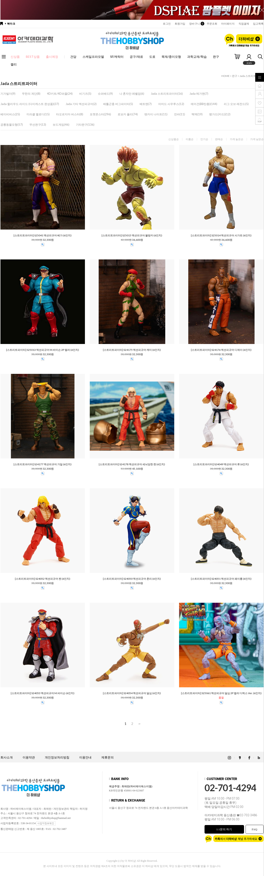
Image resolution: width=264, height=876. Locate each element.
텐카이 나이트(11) (155, 114)
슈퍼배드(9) (105, 93)
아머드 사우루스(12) (171, 104)
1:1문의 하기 (224, 829)
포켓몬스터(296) (100, 114)
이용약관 (29, 757)
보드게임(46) (61, 124)
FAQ (254, 829)
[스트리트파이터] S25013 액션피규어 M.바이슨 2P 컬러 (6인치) (42, 349)
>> (139, 723)
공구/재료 (136, 56)
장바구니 (196, 23)
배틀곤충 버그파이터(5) (118, 104)
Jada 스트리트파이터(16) (167, 93)
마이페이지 (228, 23)
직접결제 (244, 23)
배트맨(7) (146, 104)
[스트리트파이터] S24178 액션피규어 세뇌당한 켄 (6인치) (132, 464)
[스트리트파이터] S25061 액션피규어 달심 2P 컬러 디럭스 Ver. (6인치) (221, 693)
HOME (225, 76)
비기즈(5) (85, 93)
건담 (73, 56)
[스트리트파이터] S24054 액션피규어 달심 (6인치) (132, 693)
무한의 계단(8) (31, 93)
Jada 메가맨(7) (198, 93)
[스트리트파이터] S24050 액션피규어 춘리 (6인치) (132, 578)
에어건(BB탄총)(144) (204, 104)
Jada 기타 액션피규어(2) (81, 104)
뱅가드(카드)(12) (219, 114)
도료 (152, 56)
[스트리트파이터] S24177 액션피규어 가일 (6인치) (43, 464)
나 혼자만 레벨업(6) (131, 93)
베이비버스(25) (10, 114)
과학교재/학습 (197, 56)
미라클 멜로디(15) (38, 114)
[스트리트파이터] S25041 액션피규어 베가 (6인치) (43, 235)
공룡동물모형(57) (11, 124)
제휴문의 (107, 757)
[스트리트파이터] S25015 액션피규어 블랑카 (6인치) (132, 235)
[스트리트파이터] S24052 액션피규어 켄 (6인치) (42, 578)
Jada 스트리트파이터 (252, 76)
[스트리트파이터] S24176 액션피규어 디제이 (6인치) (221, 349)
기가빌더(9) (7, 93)
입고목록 (258, 23)
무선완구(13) (37, 124)
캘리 (14, 64)
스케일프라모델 (93, 56)
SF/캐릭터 (117, 56)
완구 (216, 56)
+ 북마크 (10, 23)
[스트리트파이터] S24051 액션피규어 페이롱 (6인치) (221, 578)
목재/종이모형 (171, 56)
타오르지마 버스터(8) (69, 114)
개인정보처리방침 (57, 757)
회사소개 (6, 757)
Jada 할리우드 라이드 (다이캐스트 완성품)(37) (29, 104)
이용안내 (85, 757)
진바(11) (179, 114)
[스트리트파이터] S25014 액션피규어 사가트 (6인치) (221, 235)
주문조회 (212, 23)
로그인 (167, 23)
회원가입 (180, 23)
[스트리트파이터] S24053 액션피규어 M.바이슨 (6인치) (42, 693)
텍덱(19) (197, 114)
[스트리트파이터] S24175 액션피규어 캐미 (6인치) (132, 349)
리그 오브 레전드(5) (236, 104)
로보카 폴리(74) (128, 114)
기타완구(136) (85, 124)
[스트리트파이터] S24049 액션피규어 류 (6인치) (221, 464)
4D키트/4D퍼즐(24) (60, 93)
